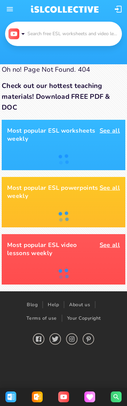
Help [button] (53, 304)
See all (110, 131)
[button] (118, 9)
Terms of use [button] (41, 318)
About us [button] (79, 304)
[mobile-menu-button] (9, 9)
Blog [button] (32, 304)
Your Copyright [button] (84, 318)
